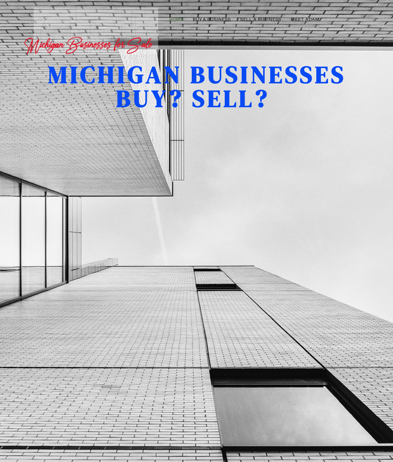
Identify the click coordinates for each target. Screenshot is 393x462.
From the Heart (190, 43)
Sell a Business (260, 19)
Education (235, 43)
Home (176, 19)
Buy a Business (212, 19)
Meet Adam (305, 19)
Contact (269, 43)
